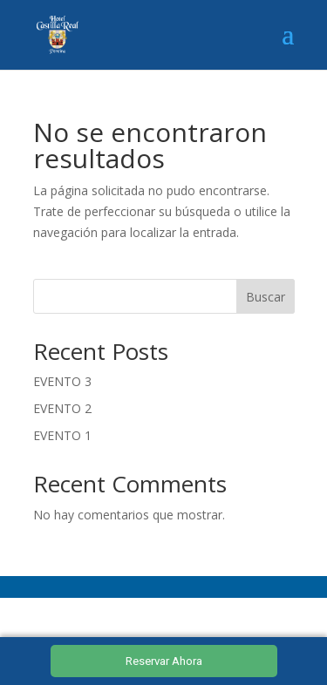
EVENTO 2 (62, 408)
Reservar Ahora (164, 661)
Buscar (265, 296)
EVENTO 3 (62, 381)
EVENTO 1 (62, 435)
